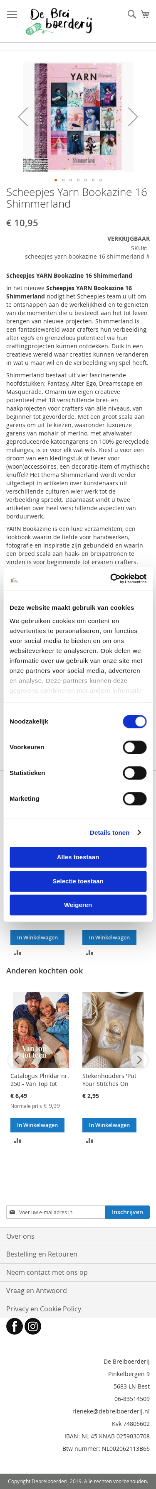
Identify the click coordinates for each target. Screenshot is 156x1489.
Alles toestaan (78, 857)
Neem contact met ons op (47, 1272)
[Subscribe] (127, 1212)
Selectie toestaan (78, 881)
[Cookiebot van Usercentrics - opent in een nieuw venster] (111, 578)
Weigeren (78, 904)
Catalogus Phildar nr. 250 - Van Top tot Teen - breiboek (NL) (39, 1083)
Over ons (20, 1236)
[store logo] (59, 21)
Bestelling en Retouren (41, 1254)
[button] (23, 116)
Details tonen (109, 832)
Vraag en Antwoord (36, 1290)
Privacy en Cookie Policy (43, 1308)
